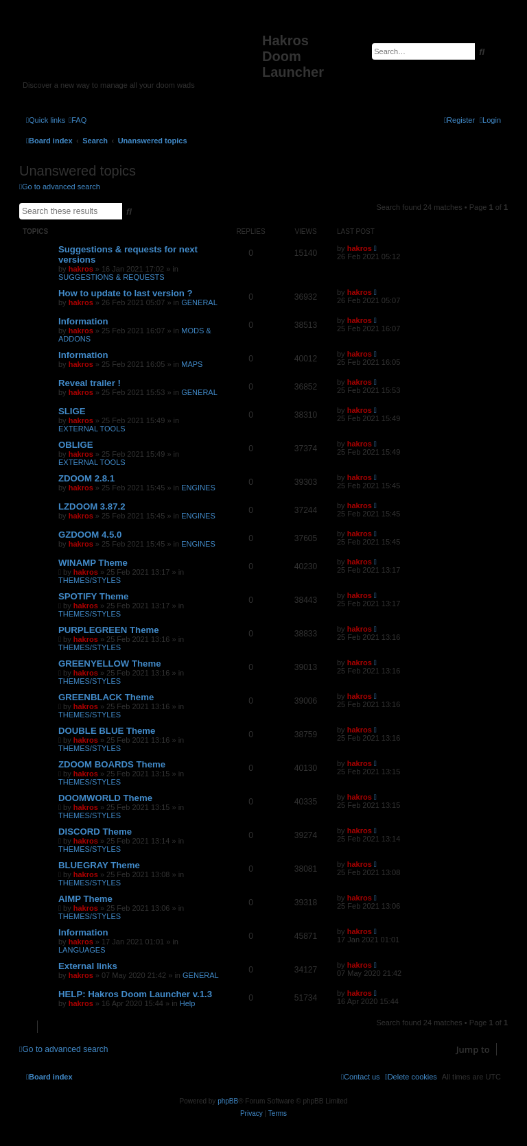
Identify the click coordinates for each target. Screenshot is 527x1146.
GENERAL (199, 302)
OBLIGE (75, 445)
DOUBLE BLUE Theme (106, 731)
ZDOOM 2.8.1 (86, 478)
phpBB (228, 1101)
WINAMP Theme (93, 563)
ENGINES (198, 488)
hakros (81, 269)
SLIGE (72, 411)
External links (87, 966)
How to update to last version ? (125, 293)
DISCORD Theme (95, 831)
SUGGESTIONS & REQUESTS (111, 277)
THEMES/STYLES (89, 580)
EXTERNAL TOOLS (92, 429)
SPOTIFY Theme (93, 596)
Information (83, 321)
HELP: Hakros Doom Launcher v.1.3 (135, 994)
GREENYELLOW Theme (109, 663)
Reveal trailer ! (89, 383)
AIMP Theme (85, 899)
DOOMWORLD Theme (105, 798)
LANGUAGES (81, 950)
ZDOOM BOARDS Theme (111, 764)
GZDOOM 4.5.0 (89, 534)
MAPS (191, 364)
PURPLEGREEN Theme (108, 630)
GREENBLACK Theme (106, 697)
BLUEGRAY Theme (99, 865)
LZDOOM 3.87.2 (91, 506)
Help (188, 1003)
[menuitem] (77, 120)
